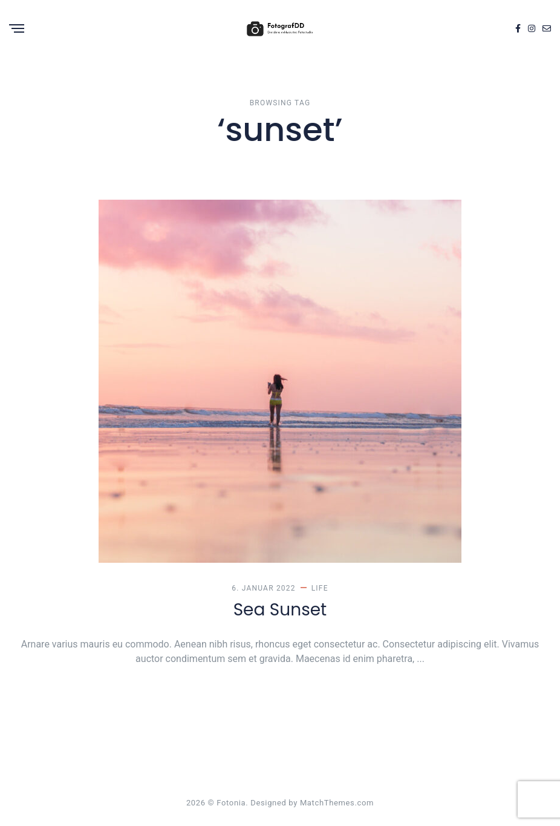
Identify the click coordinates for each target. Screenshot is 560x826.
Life (319, 588)
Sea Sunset (280, 609)
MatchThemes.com (337, 802)
